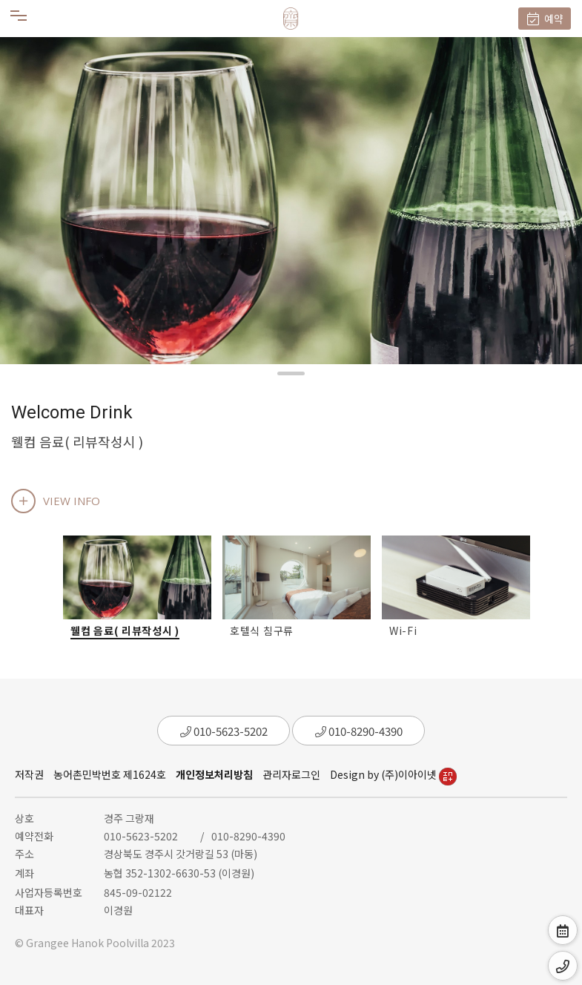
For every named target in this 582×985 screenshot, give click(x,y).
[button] (291, 373)
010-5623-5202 (224, 731)
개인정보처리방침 (214, 774)
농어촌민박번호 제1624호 (109, 774)
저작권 (29, 774)
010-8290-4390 (359, 731)
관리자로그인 (291, 774)
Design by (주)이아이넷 (393, 774)
